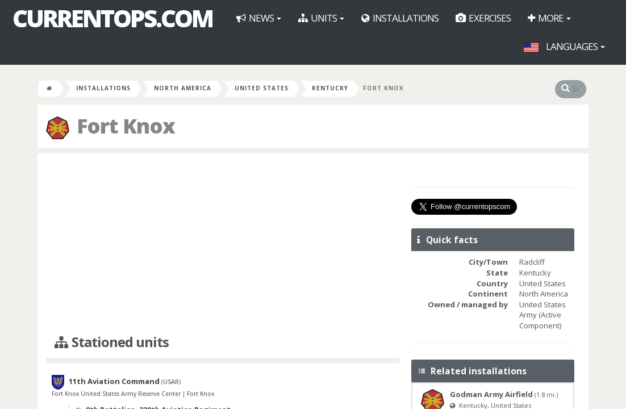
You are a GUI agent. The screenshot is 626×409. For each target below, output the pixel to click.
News (258, 17)
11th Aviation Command (114, 382)
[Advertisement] (223, 244)
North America (182, 88)
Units (321, 17)
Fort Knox (200, 394)
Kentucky (330, 88)
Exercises (483, 17)
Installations (400, 17)
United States (262, 88)
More (549, 17)
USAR (171, 382)
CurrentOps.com (112, 18)
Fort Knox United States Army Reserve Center (117, 394)
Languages (564, 46)
